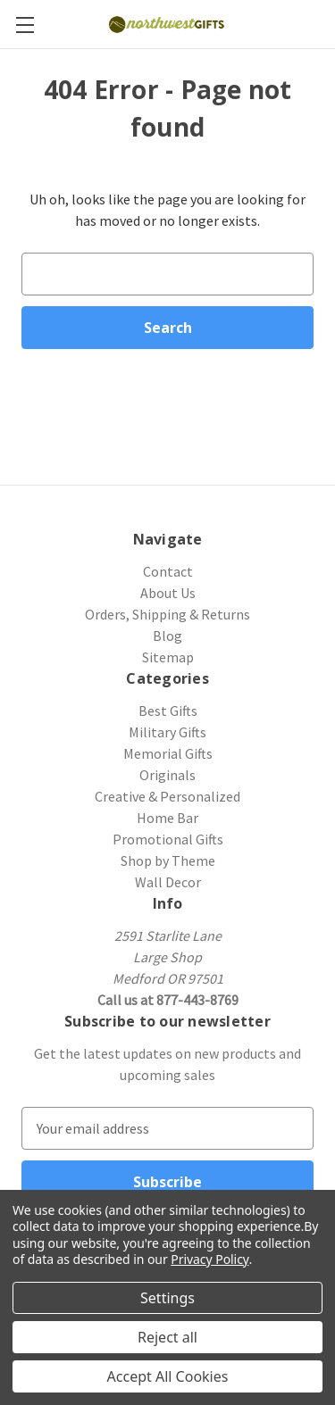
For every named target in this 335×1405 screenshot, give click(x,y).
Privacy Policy (209, 1259)
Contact (168, 571)
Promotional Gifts (168, 839)
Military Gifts (167, 732)
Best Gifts (167, 710)
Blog (167, 635)
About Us (168, 593)
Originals (167, 775)
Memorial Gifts (168, 753)
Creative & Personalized (167, 796)
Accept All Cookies (168, 1376)
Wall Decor (168, 882)
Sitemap (168, 657)
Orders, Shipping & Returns (167, 614)
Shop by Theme (168, 860)
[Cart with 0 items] (324, 23)
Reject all (167, 1337)
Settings (167, 1298)
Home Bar (167, 818)
